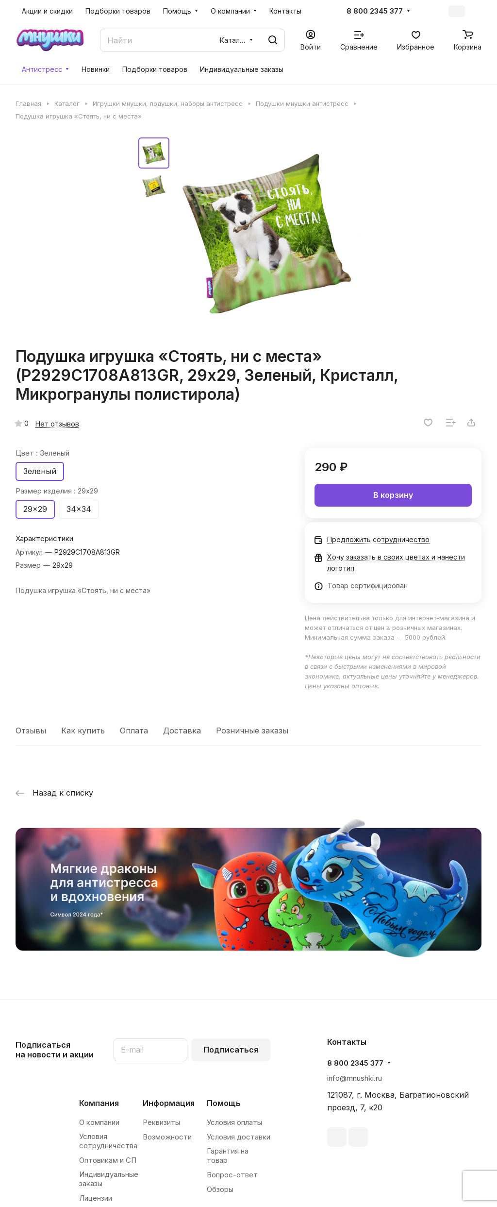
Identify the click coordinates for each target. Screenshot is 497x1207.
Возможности (167, 1136)
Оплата (134, 730)
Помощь (224, 1103)
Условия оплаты (234, 1122)
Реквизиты (161, 1122)
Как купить (83, 730)
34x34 (78, 509)
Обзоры (220, 1189)
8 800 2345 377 (375, 11)
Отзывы (31, 730)
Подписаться (230, 1049)
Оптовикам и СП (107, 1160)
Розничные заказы (252, 730)
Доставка (182, 730)
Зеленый (39, 471)
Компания (99, 1103)
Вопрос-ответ (232, 1174)
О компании (99, 1122)
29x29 (35, 509)
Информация (169, 1103)
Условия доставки (238, 1136)
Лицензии (95, 1198)
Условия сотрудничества (108, 1141)
